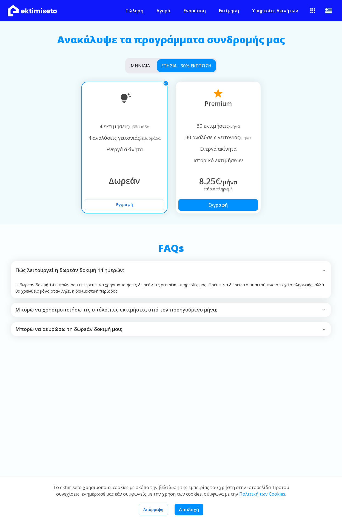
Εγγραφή (124, 204)
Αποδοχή (189, 510)
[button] (171, 270)
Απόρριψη (153, 509)
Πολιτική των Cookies (262, 494)
